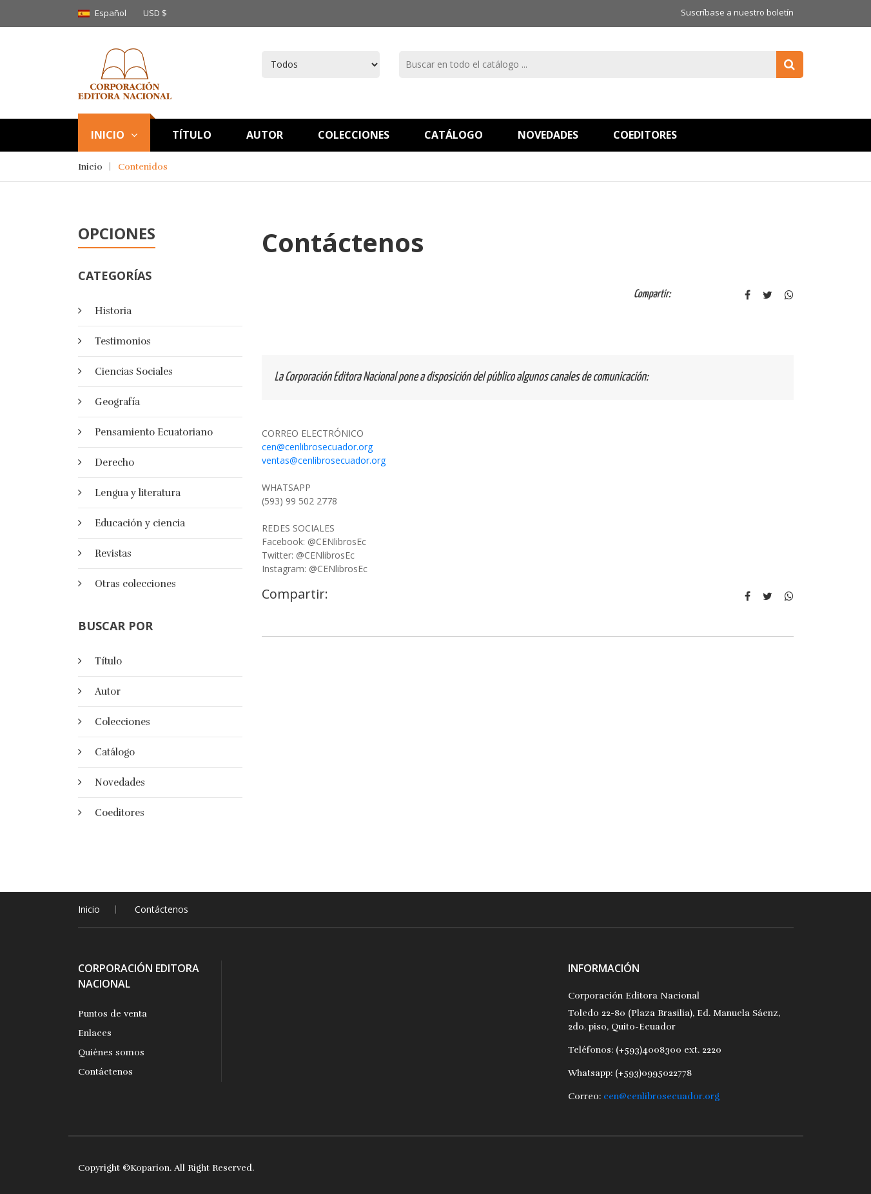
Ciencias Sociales (134, 371)
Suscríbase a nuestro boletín (737, 12)
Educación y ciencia (140, 523)
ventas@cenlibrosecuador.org (324, 460)
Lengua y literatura (138, 493)
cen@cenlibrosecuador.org (317, 447)
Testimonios (123, 341)
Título (108, 661)
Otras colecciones (135, 584)
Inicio (114, 135)
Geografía (117, 402)
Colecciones (353, 135)
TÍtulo (191, 135)
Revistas (113, 553)
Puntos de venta (112, 1013)
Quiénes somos (111, 1052)
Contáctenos (161, 909)
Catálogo (453, 135)
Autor (264, 135)
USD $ (155, 13)
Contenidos (143, 166)
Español (110, 13)
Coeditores (645, 135)
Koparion (150, 1167)
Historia (113, 311)
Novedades (548, 135)
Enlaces (95, 1033)
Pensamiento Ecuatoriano (154, 432)
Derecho (114, 462)
